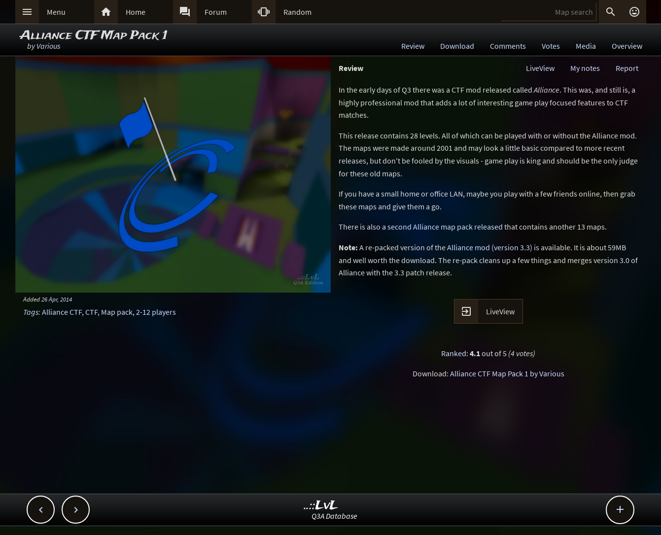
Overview (627, 46)
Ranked (453, 353)
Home (135, 12)
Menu (56, 12)
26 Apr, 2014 (56, 299)
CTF (91, 312)
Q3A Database (334, 516)
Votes (551, 46)
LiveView (540, 68)
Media (586, 46)
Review (412, 46)
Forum (216, 12)
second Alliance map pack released (445, 227)
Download (457, 46)
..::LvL (321, 505)
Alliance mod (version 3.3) (489, 247)
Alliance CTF (62, 312)
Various (48, 46)
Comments (508, 46)
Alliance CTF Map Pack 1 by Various (507, 373)
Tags (30, 312)
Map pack (117, 312)
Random (297, 12)
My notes (585, 68)
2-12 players (156, 312)
